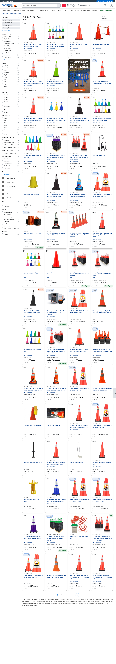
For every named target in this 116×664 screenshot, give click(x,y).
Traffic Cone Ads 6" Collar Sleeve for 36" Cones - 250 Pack (79, 500)
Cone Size (5, 92)
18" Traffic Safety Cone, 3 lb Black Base (32, 350)
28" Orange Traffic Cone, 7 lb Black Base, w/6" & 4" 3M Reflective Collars (33, 82)
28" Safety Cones (7, 22)
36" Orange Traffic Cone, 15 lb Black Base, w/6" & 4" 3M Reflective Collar (79, 426)
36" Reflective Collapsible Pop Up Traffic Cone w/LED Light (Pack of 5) (102, 82)
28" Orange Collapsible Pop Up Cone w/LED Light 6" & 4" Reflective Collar (102, 389)
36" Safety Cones (7, 20)
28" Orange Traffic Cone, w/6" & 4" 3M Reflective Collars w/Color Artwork (33, 389)
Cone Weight (6, 115)
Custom (94, 10)
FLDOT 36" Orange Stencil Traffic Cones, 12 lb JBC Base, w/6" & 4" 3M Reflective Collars (56, 351)
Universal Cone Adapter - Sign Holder (31, 500)
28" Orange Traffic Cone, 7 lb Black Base (79, 45)
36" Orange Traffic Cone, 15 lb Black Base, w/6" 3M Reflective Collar (56, 463)
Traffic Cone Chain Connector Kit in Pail (79, 537)
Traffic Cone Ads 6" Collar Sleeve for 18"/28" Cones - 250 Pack (33, 576)
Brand (4, 210)
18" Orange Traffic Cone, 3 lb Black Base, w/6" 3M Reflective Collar (79, 350)
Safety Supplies (85, 10)
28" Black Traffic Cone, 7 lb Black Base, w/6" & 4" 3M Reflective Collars (79, 119)
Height (4, 110)
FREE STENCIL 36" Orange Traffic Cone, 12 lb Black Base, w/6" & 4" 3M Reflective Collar (79, 157)
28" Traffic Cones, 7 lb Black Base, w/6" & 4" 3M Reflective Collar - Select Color (55, 538)
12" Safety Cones (7, 28)
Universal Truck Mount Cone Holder (33, 462)
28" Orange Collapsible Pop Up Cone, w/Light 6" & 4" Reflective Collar (56, 576)
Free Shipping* (100, 1)
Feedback (115, 393)
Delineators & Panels (19, 10)
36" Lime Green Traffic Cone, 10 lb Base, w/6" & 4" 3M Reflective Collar (56, 82)
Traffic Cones (6, 10)
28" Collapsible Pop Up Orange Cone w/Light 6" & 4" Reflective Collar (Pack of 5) (79, 235)
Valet (53, 10)
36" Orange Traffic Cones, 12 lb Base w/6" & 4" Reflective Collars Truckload (56, 312)
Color (4, 63)
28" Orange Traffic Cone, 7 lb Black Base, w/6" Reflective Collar (33, 45)
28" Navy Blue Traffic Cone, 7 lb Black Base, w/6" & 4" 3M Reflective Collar (56, 500)
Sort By (103, 16)
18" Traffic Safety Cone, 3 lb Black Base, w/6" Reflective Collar (32, 272)
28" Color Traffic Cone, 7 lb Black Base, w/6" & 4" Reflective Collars (55, 45)
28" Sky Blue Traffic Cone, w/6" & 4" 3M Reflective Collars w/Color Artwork (79, 196)
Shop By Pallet (109, 1)
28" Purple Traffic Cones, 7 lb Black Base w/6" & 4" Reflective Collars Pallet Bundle (56, 157)
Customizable (6, 156)
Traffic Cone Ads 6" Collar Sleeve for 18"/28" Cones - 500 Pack (102, 195)
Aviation (66, 10)
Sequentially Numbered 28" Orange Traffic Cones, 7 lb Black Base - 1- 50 (102, 350)
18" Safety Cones (7, 25)
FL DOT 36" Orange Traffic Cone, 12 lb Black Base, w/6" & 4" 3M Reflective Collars (102, 235)
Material (4, 232)
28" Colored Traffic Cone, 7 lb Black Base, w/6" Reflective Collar (102, 119)
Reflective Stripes (7, 150)
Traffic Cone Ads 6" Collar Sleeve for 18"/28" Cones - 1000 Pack (79, 311)
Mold (3, 201)
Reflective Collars (8, 138)
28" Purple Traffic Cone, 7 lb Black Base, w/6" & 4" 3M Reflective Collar (33, 537)
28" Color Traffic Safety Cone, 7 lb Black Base (32, 156)
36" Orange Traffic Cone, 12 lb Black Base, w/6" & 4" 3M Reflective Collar (33, 119)
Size (3, 171)
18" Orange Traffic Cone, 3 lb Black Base (56, 272)
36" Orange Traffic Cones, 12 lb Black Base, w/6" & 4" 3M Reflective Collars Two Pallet (79, 273)
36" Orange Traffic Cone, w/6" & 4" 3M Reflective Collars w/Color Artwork (56, 389)
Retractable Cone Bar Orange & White (101, 45)
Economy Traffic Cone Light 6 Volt (32, 425)
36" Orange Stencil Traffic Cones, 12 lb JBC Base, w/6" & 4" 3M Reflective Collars (102, 273)
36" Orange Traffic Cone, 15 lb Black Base (102, 463)
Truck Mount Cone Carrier (53, 425)
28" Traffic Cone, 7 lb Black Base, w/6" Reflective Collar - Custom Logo (56, 119)
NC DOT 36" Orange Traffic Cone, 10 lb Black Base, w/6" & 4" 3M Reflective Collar (79, 577)
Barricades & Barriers (43, 10)
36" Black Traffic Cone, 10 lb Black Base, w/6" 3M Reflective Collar (32, 311)
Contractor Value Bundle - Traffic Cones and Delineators (32, 234)
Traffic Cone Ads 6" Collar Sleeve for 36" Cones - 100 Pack (79, 389)
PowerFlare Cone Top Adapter (31, 194)
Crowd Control (75, 10)
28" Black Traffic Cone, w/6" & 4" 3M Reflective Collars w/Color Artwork (56, 234)
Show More (7, 59)
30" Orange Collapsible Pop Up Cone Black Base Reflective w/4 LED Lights (102, 311)
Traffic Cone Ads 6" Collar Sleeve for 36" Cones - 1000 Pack (102, 500)
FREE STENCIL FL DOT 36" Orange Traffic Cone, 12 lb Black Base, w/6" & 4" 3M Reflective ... (102, 538)
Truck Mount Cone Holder (76, 462)
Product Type (6, 34)
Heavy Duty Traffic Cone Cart (100, 155)
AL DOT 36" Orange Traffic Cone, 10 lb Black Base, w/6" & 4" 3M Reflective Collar (102, 577)
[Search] (58, 5)
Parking (59, 10)
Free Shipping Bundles (105, 10)
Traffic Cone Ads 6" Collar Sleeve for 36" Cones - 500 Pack (102, 426)
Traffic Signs (30, 10)
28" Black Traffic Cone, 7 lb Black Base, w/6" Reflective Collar (55, 195)
